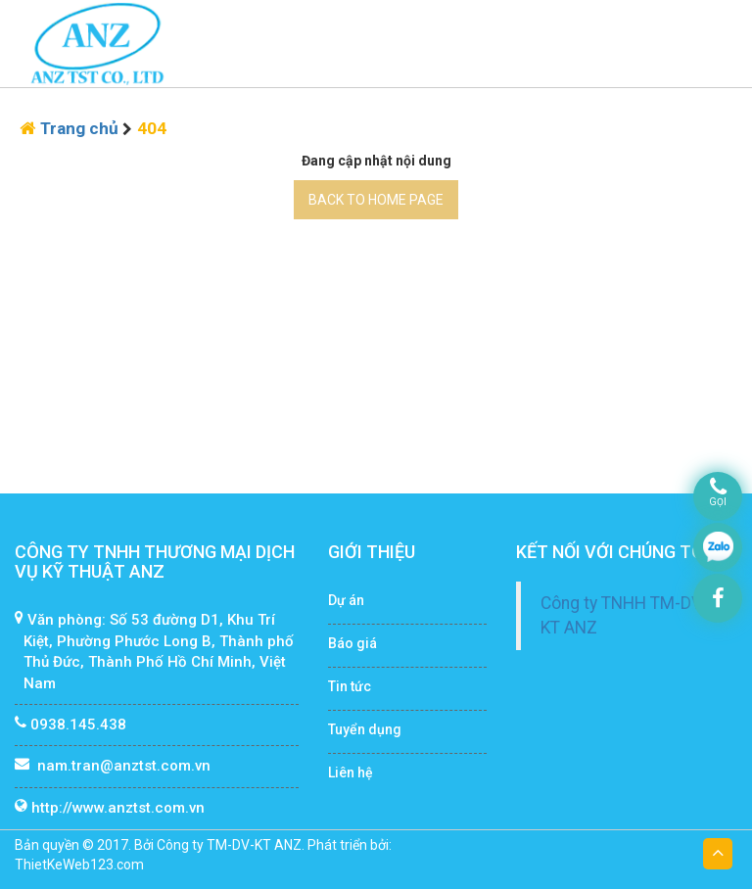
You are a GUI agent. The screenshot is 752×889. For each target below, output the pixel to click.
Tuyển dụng (364, 729)
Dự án (346, 600)
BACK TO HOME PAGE (376, 200)
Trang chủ (81, 128)
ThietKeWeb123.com (79, 864)
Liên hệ (350, 772)
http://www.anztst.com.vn (118, 808)
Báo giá (352, 643)
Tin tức (349, 686)
